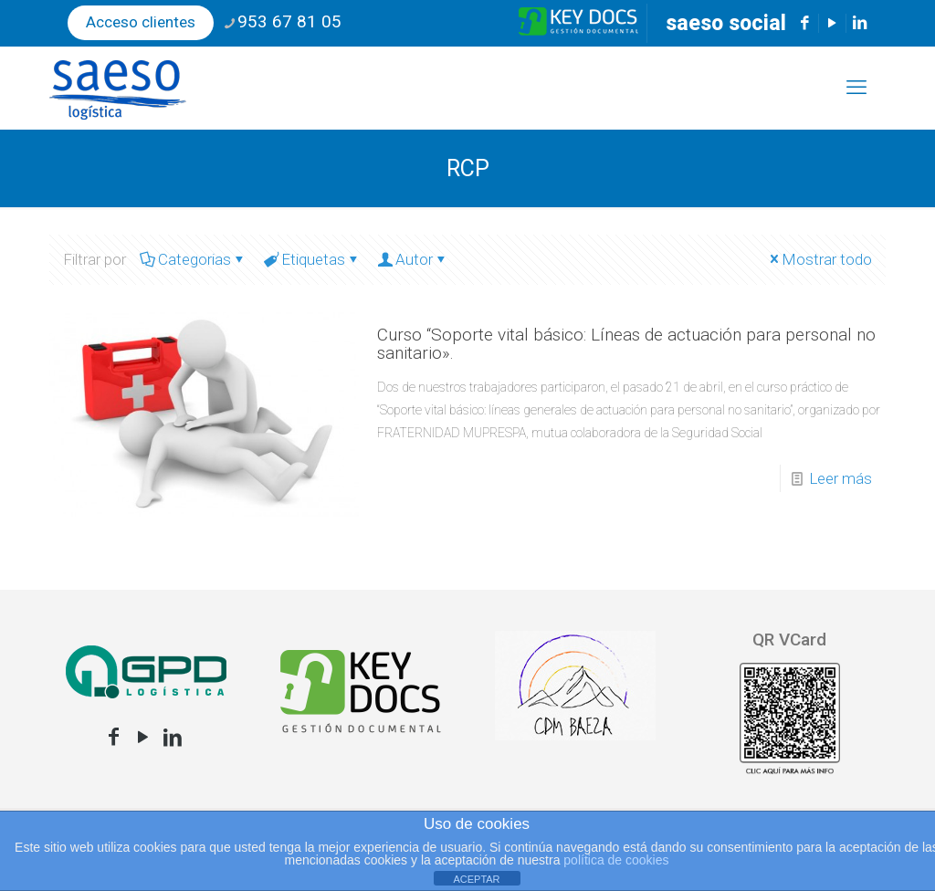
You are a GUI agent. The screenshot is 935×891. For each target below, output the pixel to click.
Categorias (193, 259)
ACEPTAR (476, 879)
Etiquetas (312, 259)
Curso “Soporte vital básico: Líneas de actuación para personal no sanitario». (626, 343)
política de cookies (615, 860)
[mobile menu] (856, 87)
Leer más (840, 478)
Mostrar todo (819, 259)
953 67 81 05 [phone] (289, 21)
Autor (412, 259)
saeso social (726, 23)
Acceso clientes (140, 22)
